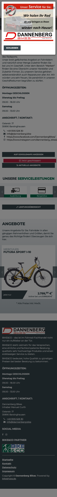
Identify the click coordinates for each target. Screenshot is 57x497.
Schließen (12, 48)
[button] (53, 8)
